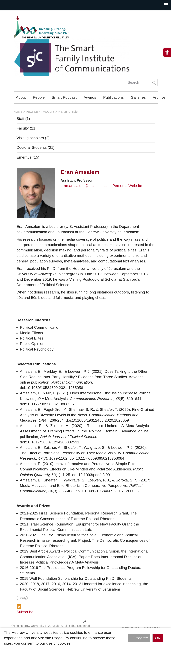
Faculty (27, 140)
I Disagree (139, 638)
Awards (90, 97)
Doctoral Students (36, 159)
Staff (23, 130)
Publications (113, 97)
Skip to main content (17, 13)
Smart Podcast (64, 97)
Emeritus (28, 169)
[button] (167, 56)
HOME (18, 123)
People (39, 97)
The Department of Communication (114, 109)
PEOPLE (32, 123)
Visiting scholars (33, 150)
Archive (159, 97)
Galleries (138, 97)
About (21, 97)
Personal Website (127, 197)
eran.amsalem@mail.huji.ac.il (85, 197)
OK (157, 638)
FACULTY (48, 123)
